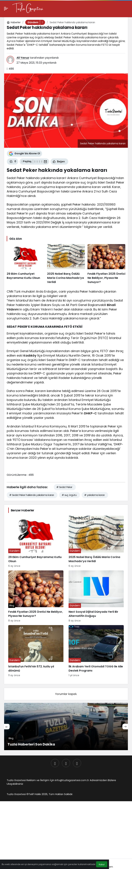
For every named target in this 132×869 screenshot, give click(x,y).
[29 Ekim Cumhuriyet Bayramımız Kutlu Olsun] (26, 264)
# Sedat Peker (64, 487)
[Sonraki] (125, 726)
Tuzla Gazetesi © (18, 794)
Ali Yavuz (22, 58)
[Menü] (6, 8)
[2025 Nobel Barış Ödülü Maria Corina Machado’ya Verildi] (66, 264)
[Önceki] (7, 726)
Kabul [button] (101, 864)
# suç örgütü (69, 495)
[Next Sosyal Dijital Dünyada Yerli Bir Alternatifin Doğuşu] (96, 596)
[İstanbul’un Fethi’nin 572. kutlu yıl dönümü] (35, 651)
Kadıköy (29, 355)
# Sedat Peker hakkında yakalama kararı (31, 495)
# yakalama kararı (94, 495)
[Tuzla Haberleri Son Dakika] (66, 726)
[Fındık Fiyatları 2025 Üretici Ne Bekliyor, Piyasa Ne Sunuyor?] (106, 264)
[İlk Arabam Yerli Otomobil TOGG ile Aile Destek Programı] (96, 651)
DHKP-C (90, 413)
